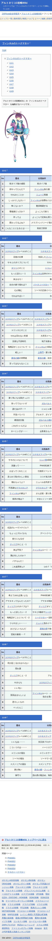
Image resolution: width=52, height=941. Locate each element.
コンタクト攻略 (20, 921)
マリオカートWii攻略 (26, 911)
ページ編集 (40, 19)
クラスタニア (22, 488)
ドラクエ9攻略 (12, 908)
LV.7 (11, 84)
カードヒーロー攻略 (37, 921)
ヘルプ (30, 19)
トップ (4, 19)
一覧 (10, 19)
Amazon (38, 928)
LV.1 (11, 63)
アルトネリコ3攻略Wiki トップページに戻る (25, 840)
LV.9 (11, 91)
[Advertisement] (26, 29)
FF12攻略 (24, 908)
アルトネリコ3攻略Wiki (14, 3)
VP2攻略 (40, 894)
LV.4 (11, 73)
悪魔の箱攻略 (8, 918)
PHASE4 (11, 868)
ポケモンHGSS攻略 (10, 880)
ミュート (40, 195)
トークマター (41, 617)
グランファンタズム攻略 (35, 891)
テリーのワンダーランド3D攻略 (19, 901)
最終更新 (17, 19)
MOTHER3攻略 (8, 911)
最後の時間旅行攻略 (24, 918)
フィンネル (39, 189)
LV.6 (11, 80)
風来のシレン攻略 (38, 908)
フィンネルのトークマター (15, 43)
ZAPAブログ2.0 (8, 925)
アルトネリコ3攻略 (14, 891)
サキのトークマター (16, 872)
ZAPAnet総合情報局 (10, 14)
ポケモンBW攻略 (28, 880)
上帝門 (41, 352)
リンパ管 (43, 460)
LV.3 (11, 70)
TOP (4, 50)
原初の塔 (44, 629)
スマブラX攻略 (27, 894)
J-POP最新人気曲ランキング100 (16, 932)
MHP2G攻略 (13, 914)
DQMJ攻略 (34, 897)
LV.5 (11, 77)
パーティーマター (41, 285)
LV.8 (11, 87)
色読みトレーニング (26, 925)
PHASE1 (11, 858)
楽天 (46, 928)
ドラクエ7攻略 (28, 904)
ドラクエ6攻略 (14, 904)
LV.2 (11, 66)
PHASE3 (11, 865)
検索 (24, 19)
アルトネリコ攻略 (23, 887)
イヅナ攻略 (7, 921)
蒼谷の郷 (15, 358)
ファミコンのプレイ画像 (22, 928)
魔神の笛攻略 (40, 918)
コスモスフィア (12, 251)
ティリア (14, 544)
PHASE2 (11, 861)
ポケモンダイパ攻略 (22, 884)
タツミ (14, 268)
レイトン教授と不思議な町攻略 (33, 914)
